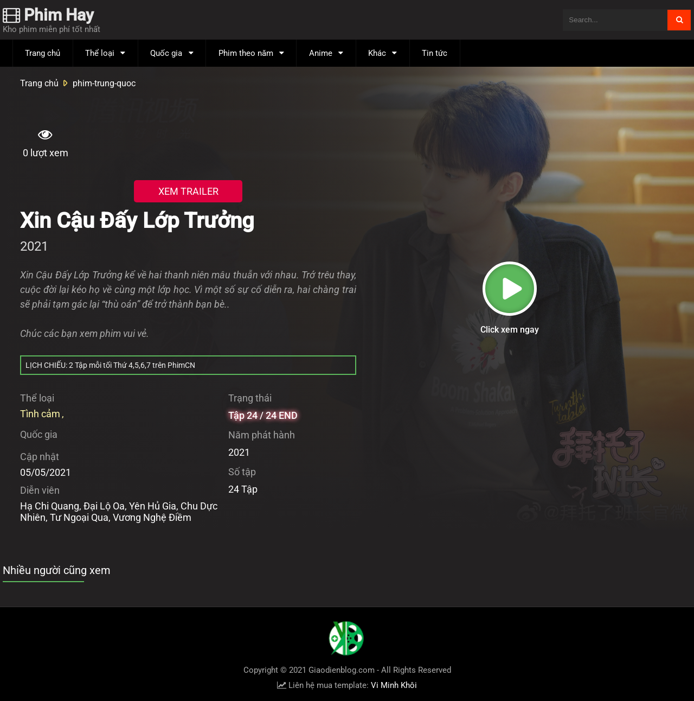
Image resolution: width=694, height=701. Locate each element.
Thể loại (99, 53)
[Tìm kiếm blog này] (615, 20)
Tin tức (434, 53)
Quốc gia (166, 53)
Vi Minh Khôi (394, 685)
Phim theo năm (246, 53)
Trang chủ (42, 53)
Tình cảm (40, 413)
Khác (377, 53)
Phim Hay (48, 14)
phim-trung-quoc (104, 83)
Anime (320, 53)
